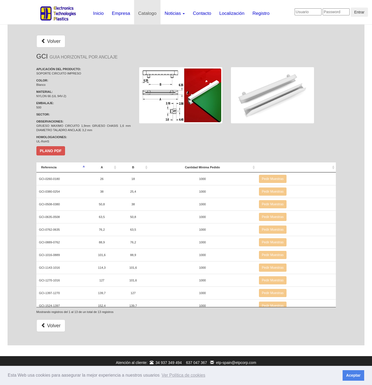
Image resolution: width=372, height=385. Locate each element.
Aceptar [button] (353, 375)
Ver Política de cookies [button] (183, 375)
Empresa (121, 13)
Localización (231, 13)
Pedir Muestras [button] (273, 179)
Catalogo (147, 13)
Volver (51, 41)
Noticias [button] (175, 13)
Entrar (359, 12)
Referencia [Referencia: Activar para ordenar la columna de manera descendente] (49, 167)
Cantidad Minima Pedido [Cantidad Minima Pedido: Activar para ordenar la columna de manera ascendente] (202, 167)
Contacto (202, 13)
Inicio (98, 13)
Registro (260, 13)
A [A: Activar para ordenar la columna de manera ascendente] (102, 167)
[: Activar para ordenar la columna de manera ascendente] (296, 167)
